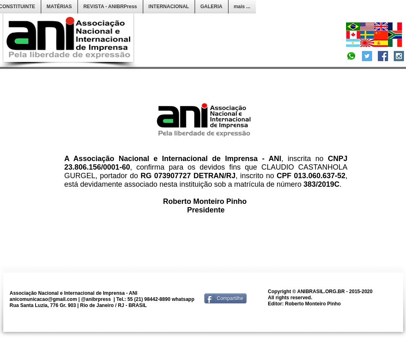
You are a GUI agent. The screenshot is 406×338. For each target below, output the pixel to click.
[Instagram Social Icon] (399, 56)
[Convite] (351, 56)
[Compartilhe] (225, 298)
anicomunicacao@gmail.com (43, 299)
